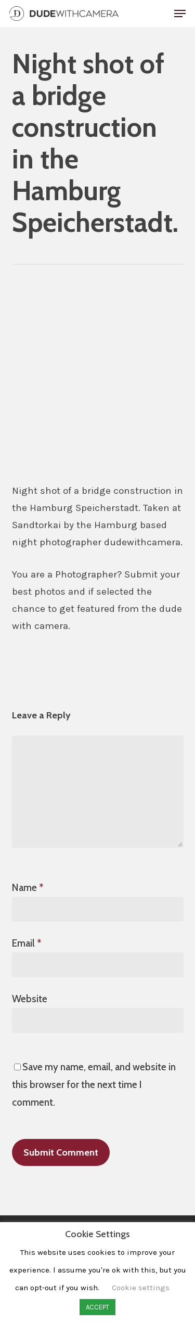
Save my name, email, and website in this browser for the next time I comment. (94, 1084)
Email (27, 943)
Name (28, 888)
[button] (180, 13)
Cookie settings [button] (141, 1287)
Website (29, 999)
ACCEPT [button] (97, 1307)
